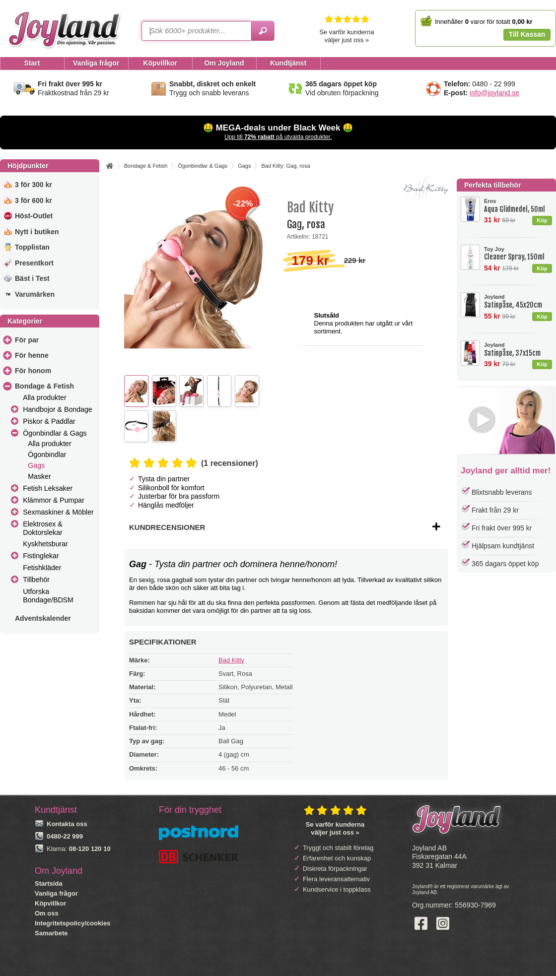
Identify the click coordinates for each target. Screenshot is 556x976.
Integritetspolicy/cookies (72, 923)
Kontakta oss (67, 824)
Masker (39, 476)
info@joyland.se (494, 93)
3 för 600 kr (33, 200)
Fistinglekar (41, 556)
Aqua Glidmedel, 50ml (518, 205)
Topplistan (32, 247)
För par (27, 340)
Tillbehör (36, 580)
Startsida (49, 883)
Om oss (47, 913)
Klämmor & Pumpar (53, 500)
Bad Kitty (231, 660)
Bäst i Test (32, 278)
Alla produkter (44, 397)
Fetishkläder (42, 568)
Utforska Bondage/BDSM (48, 595)
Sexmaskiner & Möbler (58, 512)
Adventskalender (43, 618)
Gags (36, 465)
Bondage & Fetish (44, 386)
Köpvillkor (51, 903)
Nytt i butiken (37, 232)
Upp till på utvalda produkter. (278, 136)
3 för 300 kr (33, 185)
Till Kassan (527, 34)
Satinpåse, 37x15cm (518, 349)
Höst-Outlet (34, 216)
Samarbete (51, 933)
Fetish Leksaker (47, 488)
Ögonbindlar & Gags (54, 433)
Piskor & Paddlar (49, 421)
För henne (32, 355)
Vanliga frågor (56, 893)
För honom (33, 371)
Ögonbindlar (47, 454)
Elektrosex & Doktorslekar (43, 528)
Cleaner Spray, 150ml (518, 253)
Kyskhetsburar (45, 544)
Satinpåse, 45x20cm (518, 301)
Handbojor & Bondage (57, 409)
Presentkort (34, 263)
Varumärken (35, 294)
